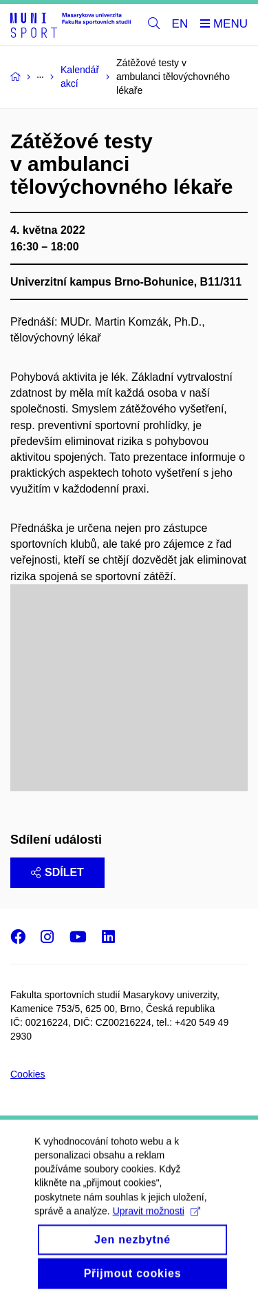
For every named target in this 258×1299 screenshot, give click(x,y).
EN (180, 23)
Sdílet (57, 872)
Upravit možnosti (156, 1225)
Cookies (27, 1074)
